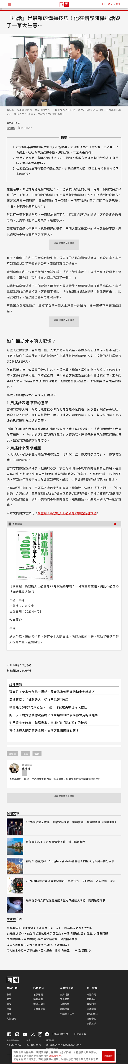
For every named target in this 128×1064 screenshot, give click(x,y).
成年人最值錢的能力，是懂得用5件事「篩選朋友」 (39, 945)
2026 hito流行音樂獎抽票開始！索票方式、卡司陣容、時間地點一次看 (71, 881)
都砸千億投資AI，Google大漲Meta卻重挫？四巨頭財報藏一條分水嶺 (70, 861)
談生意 (12, 753)
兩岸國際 (65, 999)
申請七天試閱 (67, 1013)
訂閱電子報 (80, 1034)
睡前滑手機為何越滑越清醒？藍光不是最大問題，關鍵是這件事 (65, 900)
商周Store (92, 1013)
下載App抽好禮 (60, 1034)
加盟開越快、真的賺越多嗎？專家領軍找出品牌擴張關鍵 (42, 939)
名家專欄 (38, 994)
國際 (9, 999)
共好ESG (11, 1018)
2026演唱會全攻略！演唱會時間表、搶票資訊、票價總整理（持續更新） (72, 822)
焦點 (9, 994)
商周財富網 (39, 1004)
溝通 (37, 753)
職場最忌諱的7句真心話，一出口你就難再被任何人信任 (48, 707)
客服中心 (91, 999)
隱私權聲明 (55, 1056)
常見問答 (91, 1004)
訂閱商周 (91, 994)
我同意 (108, 1056)
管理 (9, 1009)
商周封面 (65, 994)
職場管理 (65, 1009)
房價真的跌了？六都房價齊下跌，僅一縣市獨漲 (56, 842)
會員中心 (91, 1018)
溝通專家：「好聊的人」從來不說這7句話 (38, 699)
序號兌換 (91, 1023)
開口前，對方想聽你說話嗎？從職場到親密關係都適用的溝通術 (53, 715)
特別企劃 (38, 999)
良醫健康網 (39, 1009)
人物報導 (65, 1004)
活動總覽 (91, 1009)
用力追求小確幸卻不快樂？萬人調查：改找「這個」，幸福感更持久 (49, 950)
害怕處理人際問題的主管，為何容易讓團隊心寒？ (44, 730)
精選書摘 (11, 127)
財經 (9, 1004)
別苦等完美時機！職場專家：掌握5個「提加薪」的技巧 (48, 722)
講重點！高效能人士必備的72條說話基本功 (67, 513)
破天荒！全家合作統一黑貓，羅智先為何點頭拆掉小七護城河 (52, 691)
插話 (25, 753)
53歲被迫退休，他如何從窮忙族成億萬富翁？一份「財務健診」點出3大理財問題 (57, 933)
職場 (9, 1013)
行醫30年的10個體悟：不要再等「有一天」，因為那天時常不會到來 (50, 928)
